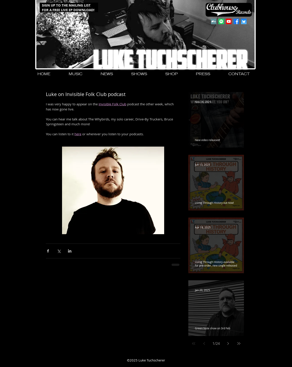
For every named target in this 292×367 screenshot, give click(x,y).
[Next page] (228, 343)
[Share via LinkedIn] (70, 251)
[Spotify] (221, 21)
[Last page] (239, 343)
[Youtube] (229, 21)
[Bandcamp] (213, 21)
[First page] (194, 343)
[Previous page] (204, 343)
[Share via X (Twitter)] (59, 251)
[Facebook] (236, 21)
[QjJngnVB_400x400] (244, 21)
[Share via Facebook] (48, 251)
